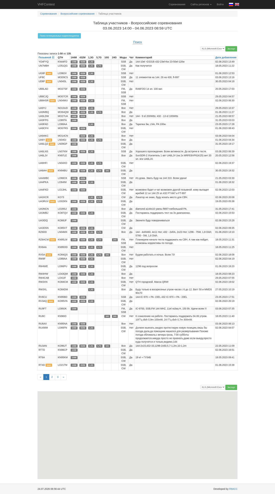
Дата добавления (225, 57)
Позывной (45, 57)
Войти (220, 4)
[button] (75, 456)
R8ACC (233, 489)
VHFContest (46, 4)
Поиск (137, 42)
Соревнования (177, 4)
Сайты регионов (201, 4)
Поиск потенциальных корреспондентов (59, 36)
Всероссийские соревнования (78, 13)
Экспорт (231, 49)
